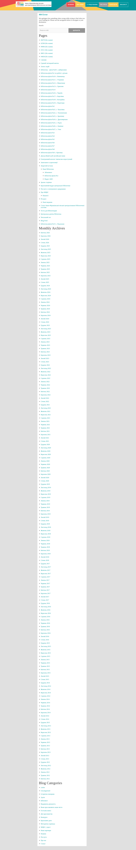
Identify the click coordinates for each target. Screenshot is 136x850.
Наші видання (47, 202)
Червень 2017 (45, 583)
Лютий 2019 (45, 517)
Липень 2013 (45, 739)
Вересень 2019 (46, 494)
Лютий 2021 (45, 438)
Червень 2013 (45, 742)
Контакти (113, 4)
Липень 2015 (45, 660)
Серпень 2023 (45, 338)
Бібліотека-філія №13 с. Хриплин (52, 86)
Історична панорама (47, 794)
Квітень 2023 (45, 352)
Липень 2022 (45, 381)
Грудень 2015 (45, 643)
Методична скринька (48, 824)
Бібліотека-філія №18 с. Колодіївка (53, 100)
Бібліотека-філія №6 (48, 143)
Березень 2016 (46, 633)
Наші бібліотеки (48, 169)
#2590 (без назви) (47, 43)
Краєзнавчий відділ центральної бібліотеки (55, 186)
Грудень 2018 (45, 524)
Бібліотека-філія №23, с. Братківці (52, 116)
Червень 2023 (45, 345)
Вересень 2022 (46, 375)
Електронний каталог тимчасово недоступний (56, 159)
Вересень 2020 (46, 454)
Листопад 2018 (46, 527)
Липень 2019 (45, 501)
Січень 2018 (45, 560)
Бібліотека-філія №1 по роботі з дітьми (54, 73)
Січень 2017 (45, 600)
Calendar (44, 60)
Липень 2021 (45, 421)
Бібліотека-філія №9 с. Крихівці (52, 152)
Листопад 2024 (46, 289)
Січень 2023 (45, 362)
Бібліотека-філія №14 (48, 90)
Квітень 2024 (45, 312)
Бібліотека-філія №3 (48, 133)
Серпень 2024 (45, 299)
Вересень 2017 (46, 573)
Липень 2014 (45, 699)
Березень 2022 (46, 395)
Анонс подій (45, 66)
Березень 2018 (46, 554)
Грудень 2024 (45, 286)
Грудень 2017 (45, 564)
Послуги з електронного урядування (53, 189)
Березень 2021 (46, 434)
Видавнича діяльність (48, 804)
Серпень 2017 (45, 577)
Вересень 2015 (46, 653)
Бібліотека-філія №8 (48, 149)
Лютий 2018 (45, 557)
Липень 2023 (45, 342)
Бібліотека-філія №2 (48, 106)
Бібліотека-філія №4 (48, 136)
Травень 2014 (45, 706)
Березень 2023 (46, 355)
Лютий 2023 (45, 358)
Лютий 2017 (45, 597)
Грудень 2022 (45, 365)
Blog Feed (44, 221)
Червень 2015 (45, 663)
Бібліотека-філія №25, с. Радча (51, 123)
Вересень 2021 (46, 415)
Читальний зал (46, 217)
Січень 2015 (45, 679)
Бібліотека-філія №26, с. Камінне (52, 126)
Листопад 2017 (46, 567)
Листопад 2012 (46, 765)
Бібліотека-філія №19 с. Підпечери (52, 103)
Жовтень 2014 (45, 689)
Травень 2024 (45, 309)
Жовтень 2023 (45, 332)
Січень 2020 (45, 481)
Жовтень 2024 (45, 292)
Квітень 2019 (45, 511)
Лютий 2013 (45, 755)
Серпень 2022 (45, 378)
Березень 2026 (46, 236)
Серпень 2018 (45, 537)
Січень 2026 (45, 242)
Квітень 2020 (45, 471)
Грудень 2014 (45, 683)
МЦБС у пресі (46, 827)
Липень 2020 (45, 461)
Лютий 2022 (45, 398)
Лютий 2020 (45, 477)
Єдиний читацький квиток (50, 63)
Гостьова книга (46, 811)
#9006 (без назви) (47, 47)
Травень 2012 (45, 775)
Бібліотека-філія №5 (48, 139)
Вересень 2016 (46, 613)
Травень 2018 (45, 547)
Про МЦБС (80, 4)
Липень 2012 (45, 772)
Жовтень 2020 (45, 451)
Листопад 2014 (46, 686)
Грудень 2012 (45, 762)
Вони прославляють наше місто (51, 807)
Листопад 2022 (46, 368)
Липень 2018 (45, 540)
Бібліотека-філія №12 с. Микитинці (53, 83)
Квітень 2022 (45, 391)
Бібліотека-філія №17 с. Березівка (52, 96)
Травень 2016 (45, 626)
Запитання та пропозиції (49, 162)
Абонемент (48, 172)
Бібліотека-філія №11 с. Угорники (52, 80)
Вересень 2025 (46, 256)
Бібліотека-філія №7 (48, 146)
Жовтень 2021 (45, 411)
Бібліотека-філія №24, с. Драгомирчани (54, 119)
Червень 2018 (45, 544)
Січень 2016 (45, 640)
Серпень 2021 (45, 418)
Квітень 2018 (45, 550)
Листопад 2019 (46, 487)
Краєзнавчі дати (46, 820)
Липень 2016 (45, 620)
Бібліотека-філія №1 (51, 176)
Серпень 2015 (45, 656)
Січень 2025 (45, 282)
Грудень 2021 (45, 405)
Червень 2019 (45, 504)
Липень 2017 (45, 580)
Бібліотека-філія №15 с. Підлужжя (52, 224)
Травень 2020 (45, 468)
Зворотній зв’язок (47, 166)
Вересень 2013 (46, 732)
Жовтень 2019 (45, 491)
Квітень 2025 (45, 272)
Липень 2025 (45, 262)
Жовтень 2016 (45, 610)
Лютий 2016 (45, 636)
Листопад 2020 (46, 448)
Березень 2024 (46, 315)
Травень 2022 (45, 388)
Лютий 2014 (45, 716)
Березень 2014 (46, 712)
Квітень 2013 (45, 749)
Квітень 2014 (45, 709)
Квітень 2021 (45, 431)
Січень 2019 (45, 520)
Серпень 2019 (45, 497)
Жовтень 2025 (45, 252)
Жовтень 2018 (45, 530)
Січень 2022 (45, 401)
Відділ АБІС (49, 179)
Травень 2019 (45, 507)
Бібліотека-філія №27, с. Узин (51, 129)
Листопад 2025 (46, 249)
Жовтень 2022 (45, 372)
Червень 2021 (45, 425)
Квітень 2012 (45, 779)
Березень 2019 (46, 514)
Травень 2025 (45, 269)
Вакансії (123, 4)
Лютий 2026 (45, 239)
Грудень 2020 (45, 444)
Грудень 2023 (45, 325)
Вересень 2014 (46, 693)
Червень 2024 (45, 305)
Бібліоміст (44, 801)
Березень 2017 (46, 593)
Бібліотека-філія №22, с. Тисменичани (54, 113)
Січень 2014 (45, 719)
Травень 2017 (45, 587)
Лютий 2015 (45, 676)
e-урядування (92, 4)
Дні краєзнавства (46, 814)
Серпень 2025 (45, 259)
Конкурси (44, 817)
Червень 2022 (45, 385)
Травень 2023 (45, 348)
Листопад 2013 (46, 726)
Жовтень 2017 (45, 570)
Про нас (43, 840)
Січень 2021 (45, 441)
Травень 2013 (45, 746)
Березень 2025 (46, 276)
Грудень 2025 (45, 246)
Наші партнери (46, 830)
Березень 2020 (46, 474)
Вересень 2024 (46, 295)
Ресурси (103, 4)
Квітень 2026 (45, 233)
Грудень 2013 (45, 722)
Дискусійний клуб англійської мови (53, 156)
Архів (43, 797)
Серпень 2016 (45, 616)
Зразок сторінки (46, 182)
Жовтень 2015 (45, 650)
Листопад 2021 (46, 408)
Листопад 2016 (46, 607)
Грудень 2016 (45, 603)
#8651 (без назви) (47, 53)
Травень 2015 (45, 666)
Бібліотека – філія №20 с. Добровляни (54, 70)
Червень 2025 (45, 266)
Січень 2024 (45, 322)
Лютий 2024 (45, 319)
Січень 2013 (45, 759)
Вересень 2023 (46, 335)
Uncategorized (45, 791)
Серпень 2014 (45, 696)
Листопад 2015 (46, 646)
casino (43, 787)
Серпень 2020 (45, 458)
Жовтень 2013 (45, 729)
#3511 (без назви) (47, 50)
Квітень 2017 (45, 590)
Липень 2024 (45, 302)
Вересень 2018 (46, 534)
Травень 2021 (45, 428)
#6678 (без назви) (47, 40)
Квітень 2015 (45, 669)
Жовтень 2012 (45, 769)
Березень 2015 (46, 673)
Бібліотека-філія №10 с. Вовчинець (53, 76)
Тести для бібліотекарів (49, 211)
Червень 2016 (45, 623)
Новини (71, 4)
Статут (43, 844)
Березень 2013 (46, 752)
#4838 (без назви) (47, 56)
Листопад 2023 (46, 329)
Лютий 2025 (45, 279)
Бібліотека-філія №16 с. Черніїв (51, 93)
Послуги (44, 837)
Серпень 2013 (45, 736)
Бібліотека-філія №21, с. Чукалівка (53, 109)
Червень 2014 (45, 703)
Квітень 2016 (45, 630)
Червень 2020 (45, 464)
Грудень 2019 (45, 484)
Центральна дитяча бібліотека (51, 214)
